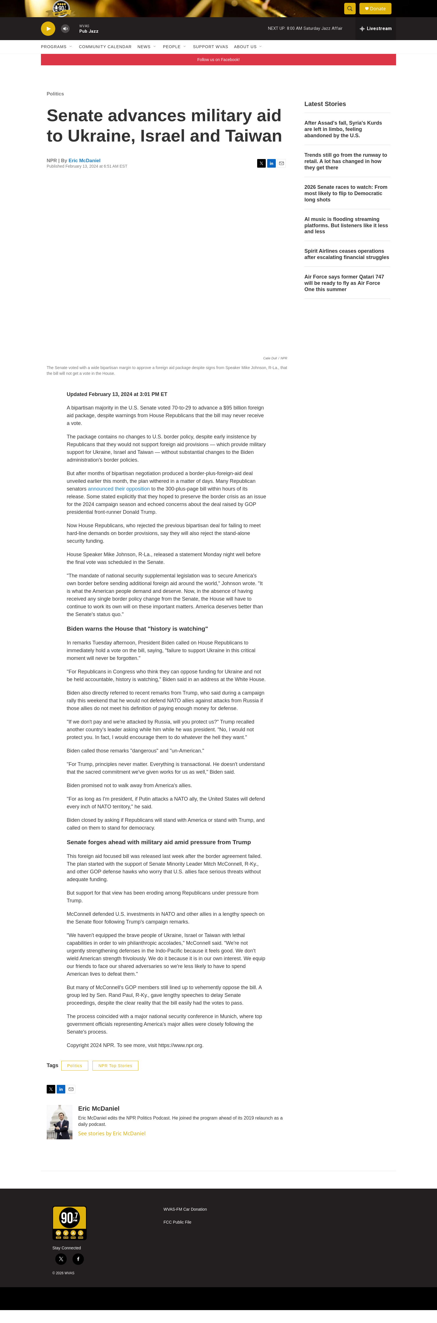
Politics (55, 106)
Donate (381, 15)
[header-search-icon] (352, 15)
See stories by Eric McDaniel (111, 1146)
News (144, 59)
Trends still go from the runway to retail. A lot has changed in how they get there (345, 174)
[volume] (65, 41)
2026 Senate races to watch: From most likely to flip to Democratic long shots (345, 206)
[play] (48, 41)
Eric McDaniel (85, 173)
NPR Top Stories (115, 1078)
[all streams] (375, 41)
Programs (54, 59)
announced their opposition (119, 502)
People (172, 59)
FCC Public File (177, 1235)
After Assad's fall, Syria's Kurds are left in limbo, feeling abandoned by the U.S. (343, 142)
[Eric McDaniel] (59, 1135)
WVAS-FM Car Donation (185, 1222)
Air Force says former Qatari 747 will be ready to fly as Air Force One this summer (344, 296)
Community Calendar (105, 59)
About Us (245, 59)
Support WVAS (210, 59)
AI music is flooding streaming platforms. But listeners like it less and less (346, 238)
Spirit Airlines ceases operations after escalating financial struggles (346, 267)
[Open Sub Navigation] (71, 59)
